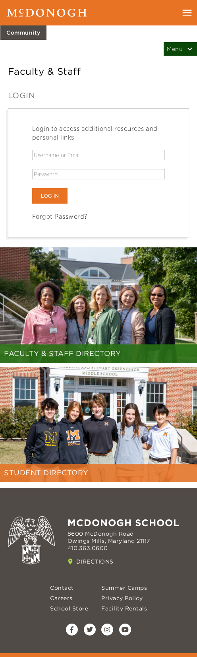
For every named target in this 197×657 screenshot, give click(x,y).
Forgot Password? (60, 216)
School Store (69, 608)
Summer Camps (124, 588)
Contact (62, 588)
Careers (61, 598)
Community (23, 32)
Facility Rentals (124, 608)
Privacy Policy (122, 598)
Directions (95, 561)
